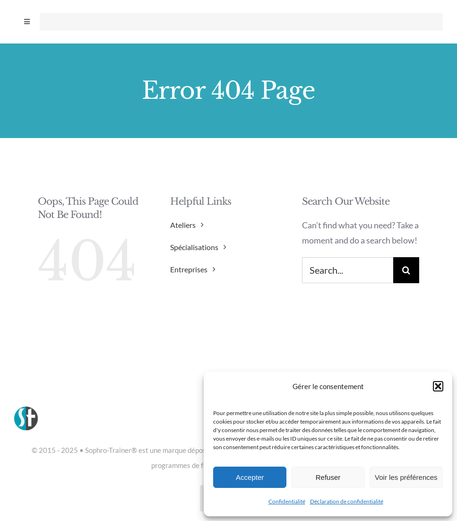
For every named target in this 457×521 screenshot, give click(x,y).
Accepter (250, 477)
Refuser (328, 477)
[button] (438, 386)
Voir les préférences (406, 477)
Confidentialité (286, 501)
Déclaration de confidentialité (346, 501)
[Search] (406, 270)
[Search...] (347, 270)
